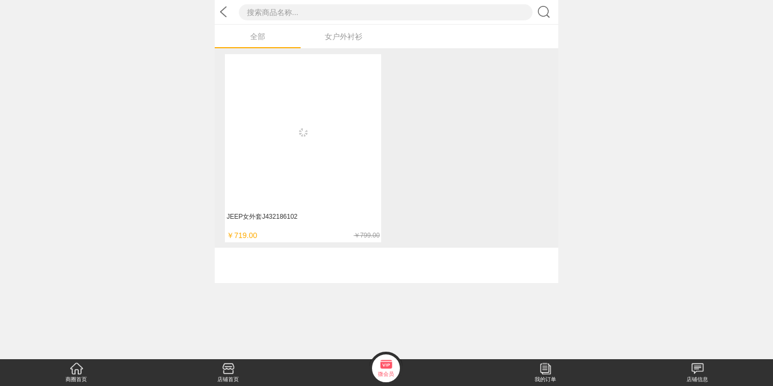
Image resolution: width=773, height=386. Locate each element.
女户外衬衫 (343, 36)
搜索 (545, 11)
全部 (257, 36)
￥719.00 (303, 235)
